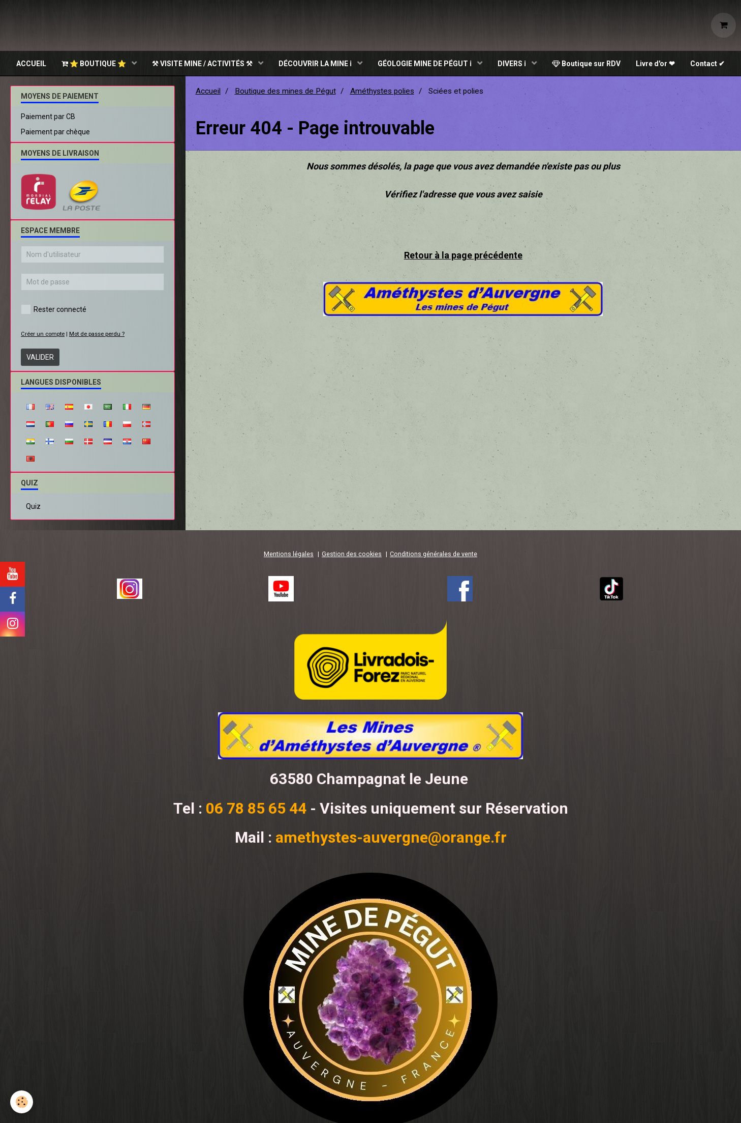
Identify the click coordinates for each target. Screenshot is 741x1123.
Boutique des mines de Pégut (285, 92)
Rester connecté (53, 310)
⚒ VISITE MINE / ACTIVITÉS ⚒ (203, 64)
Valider (40, 358)
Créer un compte (43, 335)
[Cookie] (21, 1101)
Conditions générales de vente (433, 555)
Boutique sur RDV (586, 64)
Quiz (33, 507)
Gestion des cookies (352, 555)
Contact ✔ (707, 64)
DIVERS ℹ (513, 64)
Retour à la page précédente (463, 256)
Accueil (208, 92)
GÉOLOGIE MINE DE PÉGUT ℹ (425, 64)
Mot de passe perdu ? (97, 335)
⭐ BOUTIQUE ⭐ (94, 64)
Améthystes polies (382, 92)
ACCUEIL (31, 64)
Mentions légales (289, 555)
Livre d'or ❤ (655, 64)
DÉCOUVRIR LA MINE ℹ (316, 64)
